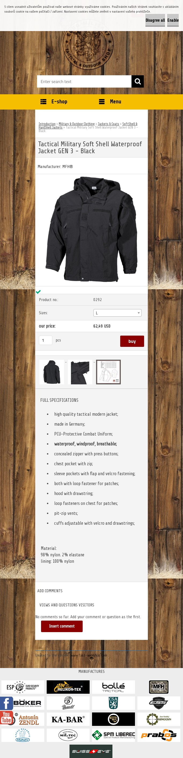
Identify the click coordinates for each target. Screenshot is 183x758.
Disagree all (155, 20)
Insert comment (62, 626)
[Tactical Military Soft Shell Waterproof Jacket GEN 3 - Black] (91, 176)
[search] (137, 81)
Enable (173, 20)
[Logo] (88, 44)
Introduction (47, 124)
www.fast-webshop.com (89, 655)
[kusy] (45, 340)
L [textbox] (97, 313)
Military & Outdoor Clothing (77, 124)
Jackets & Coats (108, 124)
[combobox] (117, 313)
